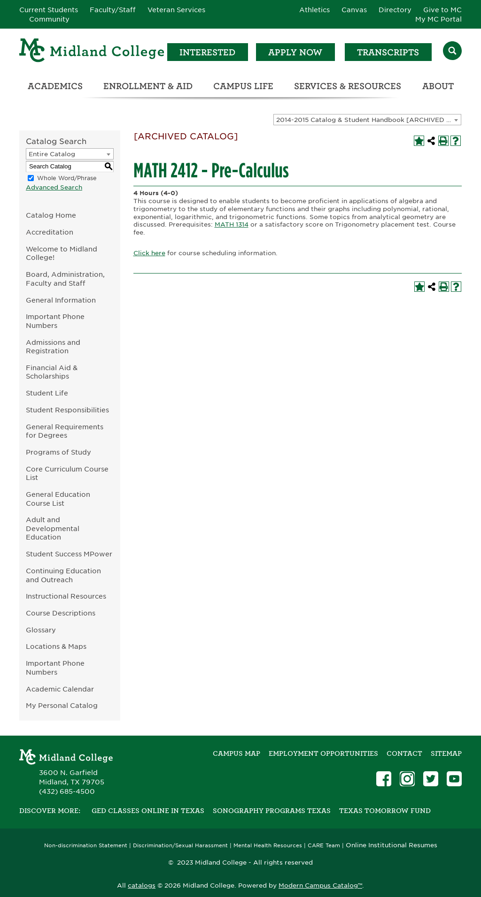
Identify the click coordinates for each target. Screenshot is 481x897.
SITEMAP (446, 753)
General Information (61, 300)
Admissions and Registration (53, 346)
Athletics (314, 10)
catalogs (141, 885)
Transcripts (388, 52)
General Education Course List (58, 498)
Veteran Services (176, 10)
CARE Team (324, 846)
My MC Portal (438, 19)
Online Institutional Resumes (391, 845)
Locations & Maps (56, 646)
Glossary (41, 630)
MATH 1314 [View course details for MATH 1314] (231, 224)
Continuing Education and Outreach (63, 575)
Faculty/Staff (113, 10)
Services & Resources (347, 86)
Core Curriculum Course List (67, 473)
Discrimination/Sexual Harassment (180, 846)
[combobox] (367, 119)
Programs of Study (58, 452)
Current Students (48, 10)
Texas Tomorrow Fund (385, 810)
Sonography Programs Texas (272, 810)
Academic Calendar (60, 689)
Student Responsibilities (67, 410)
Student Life (47, 393)
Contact (404, 753)
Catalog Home (51, 215)
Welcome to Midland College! (61, 253)
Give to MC (442, 10)
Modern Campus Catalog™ (320, 885)
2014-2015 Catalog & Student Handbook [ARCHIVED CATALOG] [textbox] (368, 119)
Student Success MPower (69, 554)
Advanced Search (54, 187)
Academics (55, 86)
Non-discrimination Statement (85, 846)
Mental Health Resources (267, 846)
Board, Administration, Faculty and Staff (65, 278)
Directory (395, 10)
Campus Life (243, 86)
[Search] (452, 51)
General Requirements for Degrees (64, 431)
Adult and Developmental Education (52, 528)
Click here (149, 253)
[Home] (92, 51)
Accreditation (49, 232)
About (438, 86)
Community (49, 19)
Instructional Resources (66, 596)
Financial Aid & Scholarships (52, 372)
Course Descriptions (60, 613)
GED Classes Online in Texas (148, 810)
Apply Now (295, 52)
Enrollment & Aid (148, 86)
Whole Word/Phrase (67, 178)
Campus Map (236, 753)
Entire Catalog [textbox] (52, 154)
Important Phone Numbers (55, 320)
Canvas (354, 10)
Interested (207, 52)
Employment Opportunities (323, 753)
